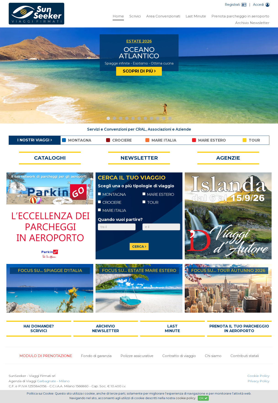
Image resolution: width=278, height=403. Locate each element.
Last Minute (196, 16)
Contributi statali (244, 356)
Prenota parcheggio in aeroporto (240, 16)
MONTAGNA (112, 194)
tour (251, 140)
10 (164, 118)
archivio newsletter (105, 328)
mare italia (160, 140)
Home (118, 16)
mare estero (209, 140)
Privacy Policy (258, 381)
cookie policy (185, 398)
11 (170, 118)
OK (203, 398)
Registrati (235, 5)
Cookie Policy (258, 376)
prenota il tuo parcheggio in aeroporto (239, 328)
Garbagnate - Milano (53, 381)
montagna (76, 140)
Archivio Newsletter (252, 23)
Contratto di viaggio (179, 356)
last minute (172, 328)
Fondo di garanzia (96, 356)
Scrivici (135, 16)
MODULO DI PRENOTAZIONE (45, 356)
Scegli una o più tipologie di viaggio (136, 185)
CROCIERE (109, 202)
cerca (138, 246)
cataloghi (50, 158)
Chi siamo (213, 356)
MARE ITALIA (112, 210)
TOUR (150, 202)
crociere (119, 140)
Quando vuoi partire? (120, 219)
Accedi (261, 5)
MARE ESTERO (158, 194)
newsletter (139, 158)
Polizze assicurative (136, 356)
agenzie (228, 158)
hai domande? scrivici (39, 328)
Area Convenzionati (163, 16)
